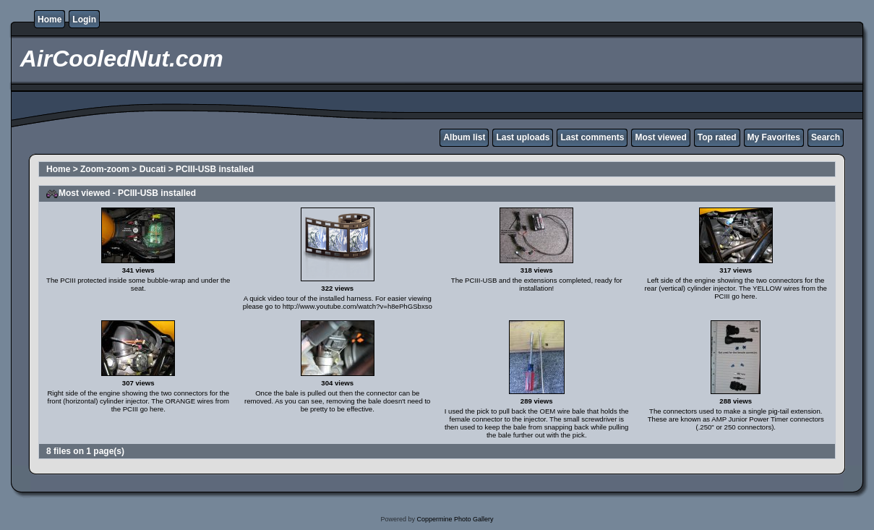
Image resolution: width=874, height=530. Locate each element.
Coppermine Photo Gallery (454, 519)
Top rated (717, 137)
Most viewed (660, 137)
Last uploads (522, 137)
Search (825, 137)
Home (49, 19)
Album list (464, 137)
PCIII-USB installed (215, 169)
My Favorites (773, 137)
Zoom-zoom (104, 169)
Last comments (592, 137)
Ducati (153, 169)
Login (84, 19)
